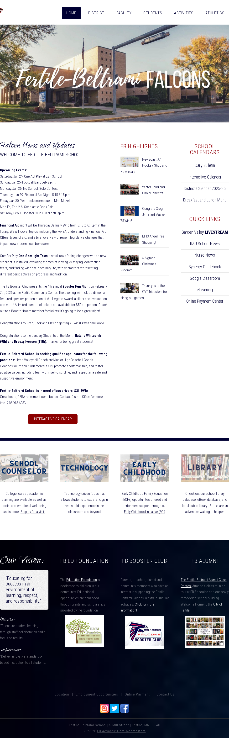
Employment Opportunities (97, 694)
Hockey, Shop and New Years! (143, 165)
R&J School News (205, 243)
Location (62, 694)
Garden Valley (205, 232)
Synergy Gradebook (204, 266)
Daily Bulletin (205, 165)
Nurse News (205, 255)
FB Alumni (205, 561)
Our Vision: (22, 561)
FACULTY (124, 13)
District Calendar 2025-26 (205, 188)
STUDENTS (152, 13)
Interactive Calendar (53, 419)
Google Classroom (205, 278)
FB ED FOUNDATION (84, 561)
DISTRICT (96, 13)
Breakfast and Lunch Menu (204, 199)
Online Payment (137, 694)
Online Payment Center (204, 301)
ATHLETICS (214, 13)
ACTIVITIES (183, 13)
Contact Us (165, 694)
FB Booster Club (144, 561)
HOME (71, 13)
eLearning (205, 289)
